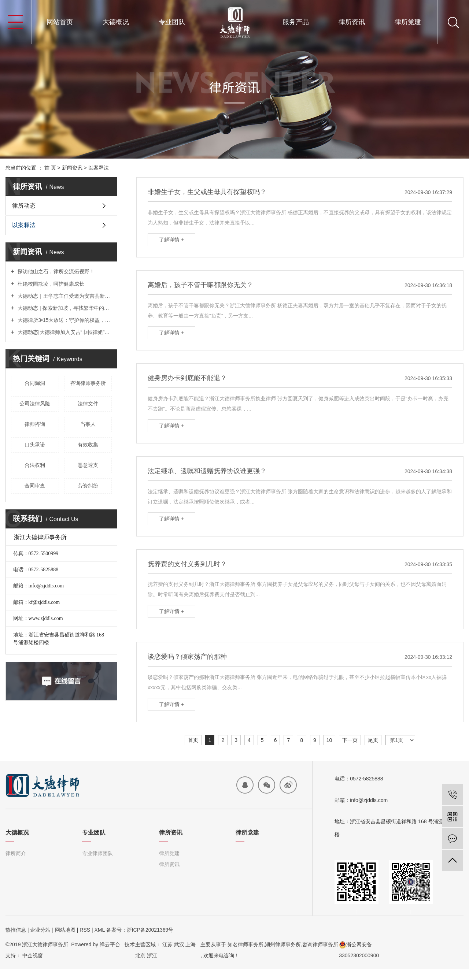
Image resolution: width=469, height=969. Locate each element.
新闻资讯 (72, 168)
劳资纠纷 (88, 486)
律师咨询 (35, 424)
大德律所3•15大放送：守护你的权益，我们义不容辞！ (64, 320)
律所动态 (24, 206)
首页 (193, 740)
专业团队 (172, 22)
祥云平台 (110, 944)
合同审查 (35, 486)
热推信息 (15, 930)
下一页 (350, 740)
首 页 (50, 168)
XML (99, 930)
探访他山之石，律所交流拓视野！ (55, 271)
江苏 (167, 944)
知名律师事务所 (245, 944)
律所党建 (408, 22)
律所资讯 (352, 22)
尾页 (373, 740)
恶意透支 (88, 465)
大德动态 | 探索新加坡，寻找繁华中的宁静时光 (64, 308)
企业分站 (40, 930)
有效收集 (88, 445)
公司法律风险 (34, 403)
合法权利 (35, 465)
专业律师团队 (97, 853)
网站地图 (65, 930)
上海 (190, 944)
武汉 (179, 944)
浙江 (152, 955)
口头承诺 (35, 445)
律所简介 (15, 853)
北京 (140, 955)
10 (329, 740)
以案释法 (98, 168)
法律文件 (88, 403)
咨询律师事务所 (88, 383)
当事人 (88, 424)
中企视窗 (32, 955)
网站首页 (60, 22)
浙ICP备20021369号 (150, 930)
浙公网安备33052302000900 (359, 949)
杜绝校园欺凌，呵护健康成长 (50, 284)
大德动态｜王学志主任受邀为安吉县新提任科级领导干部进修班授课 (64, 296)
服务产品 (295, 22)
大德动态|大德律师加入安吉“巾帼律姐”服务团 (64, 332)
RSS (85, 930)
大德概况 (116, 22)
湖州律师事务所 (283, 944)
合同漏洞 (35, 383)
